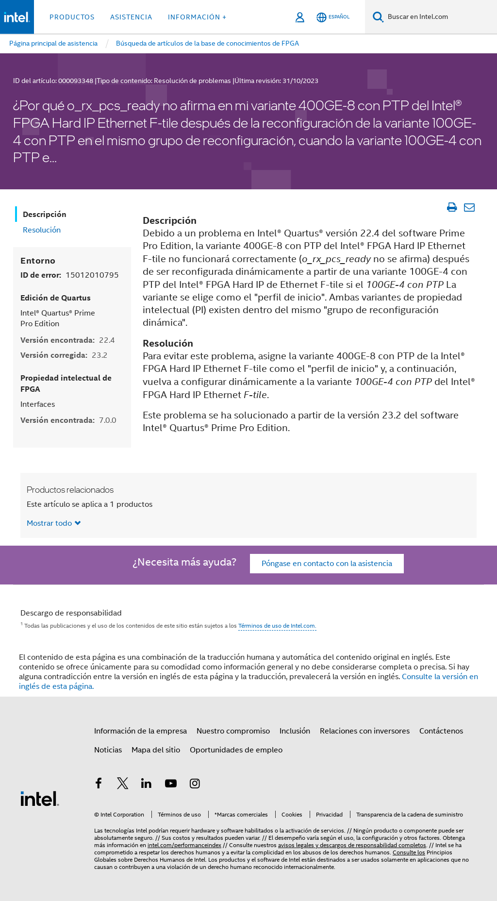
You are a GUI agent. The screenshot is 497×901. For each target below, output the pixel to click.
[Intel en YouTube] (171, 785)
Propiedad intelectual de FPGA (66, 383)
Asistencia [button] (131, 17)
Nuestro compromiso (233, 731)
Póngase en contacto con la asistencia (327, 563)
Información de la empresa (140, 731)
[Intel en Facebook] (98, 785)
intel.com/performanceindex (184, 845)
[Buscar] (378, 17)
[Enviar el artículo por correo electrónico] (469, 207)
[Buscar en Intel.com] (440, 17)
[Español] (333, 17)
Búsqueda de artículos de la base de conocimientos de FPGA (207, 43)
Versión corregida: (64, 355)
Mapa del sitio (156, 750)
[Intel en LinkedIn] (146, 785)
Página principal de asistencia (53, 43)
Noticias (108, 750)
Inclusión (295, 731)
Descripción (44, 214)
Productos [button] (72, 17)
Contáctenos (441, 731)
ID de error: (69, 275)
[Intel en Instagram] (194, 785)
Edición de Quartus (55, 298)
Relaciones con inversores (365, 731)
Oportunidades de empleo (236, 750)
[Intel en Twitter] (123, 785)
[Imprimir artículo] (451, 207)
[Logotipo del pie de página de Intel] (39, 798)
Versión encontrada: (67, 340)
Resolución (42, 230)
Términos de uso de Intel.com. (277, 625)
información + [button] (197, 17)
